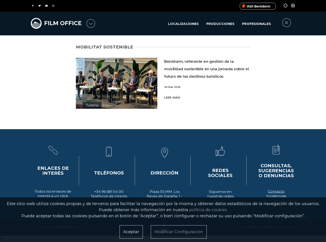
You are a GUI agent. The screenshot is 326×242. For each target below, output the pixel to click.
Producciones (220, 24)
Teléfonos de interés (109, 196)
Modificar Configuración (178, 231)
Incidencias (276, 196)
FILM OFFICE (63, 23)
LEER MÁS (172, 97)
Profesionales (256, 24)
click (64, 196)
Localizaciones (183, 24)
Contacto (276, 191)
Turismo (92, 105)
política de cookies (208, 209)
